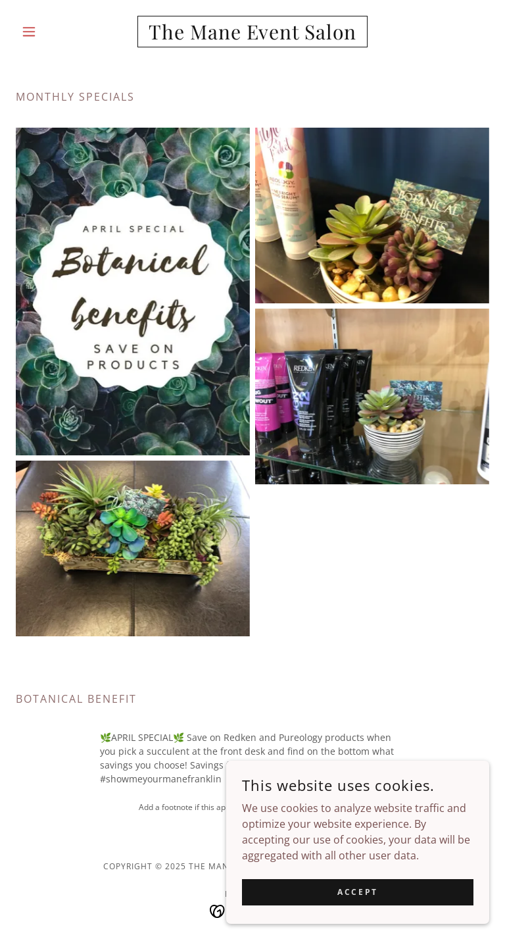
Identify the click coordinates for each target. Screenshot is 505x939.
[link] (252, 35)
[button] (51, 31)
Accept (357, 892)
